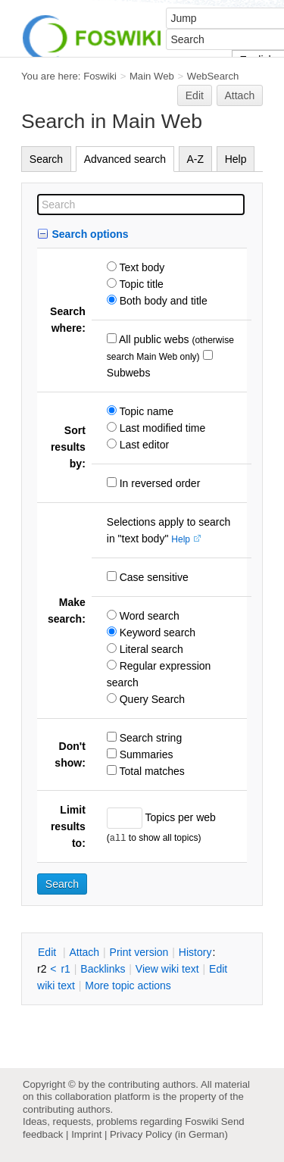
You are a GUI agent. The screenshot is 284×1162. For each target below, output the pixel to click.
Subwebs (129, 373)
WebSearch (213, 76)
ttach (84, 952)
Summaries (145, 754)
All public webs (153, 339)
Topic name (145, 411)
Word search (148, 616)
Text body (141, 267)
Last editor (143, 445)
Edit (195, 95)
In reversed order (159, 483)
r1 (65, 969)
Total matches (151, 771)
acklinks (102, 969)
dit (48, 952)
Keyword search (156, 632)
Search (46, 159)
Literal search (150, 649)
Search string (149, 738)
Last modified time (161, 428)
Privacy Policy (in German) (169, 1134)
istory (195, 952)
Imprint (86, 1134)
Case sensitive (153, 577)
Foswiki (100, 76)
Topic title (140, 284)
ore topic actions (128, 985)
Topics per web (179, 817)
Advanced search (125, 159)
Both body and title (162, 301)
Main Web (152, 76)
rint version (139, 952)
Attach (240, 95)
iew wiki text (167, 969)
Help (236, 159)
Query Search (151, 699)
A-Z (195, 159)
